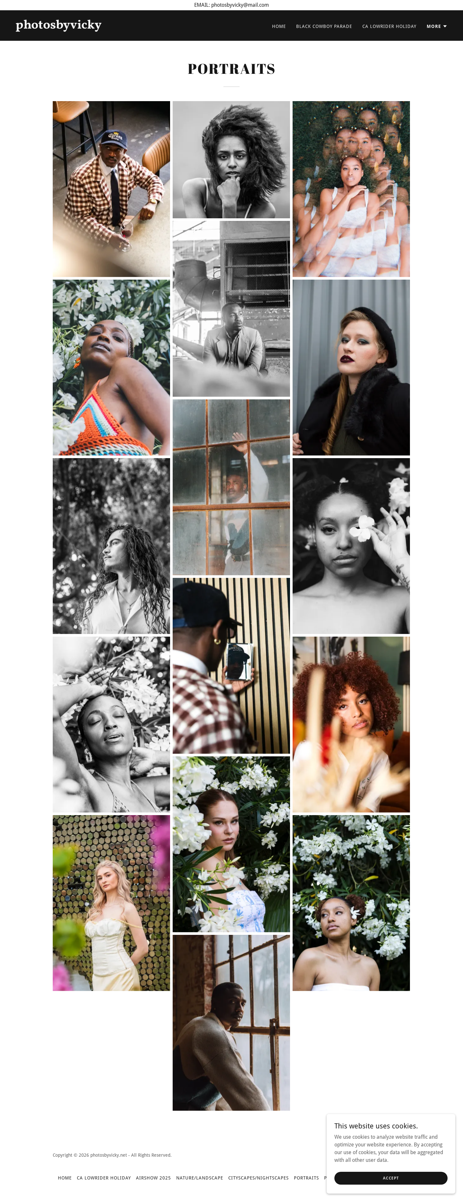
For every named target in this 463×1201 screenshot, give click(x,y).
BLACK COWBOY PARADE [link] (324, 26)
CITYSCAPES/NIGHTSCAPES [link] (258, 1177)
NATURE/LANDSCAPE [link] (199, 1177)
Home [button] (65, 1177)
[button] (437, 26)
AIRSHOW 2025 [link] (153, 1177)
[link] (120, 27)
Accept (391, 1178)
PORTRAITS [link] (306, 1177)
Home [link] (279, 26)
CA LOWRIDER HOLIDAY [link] (389, 26)
